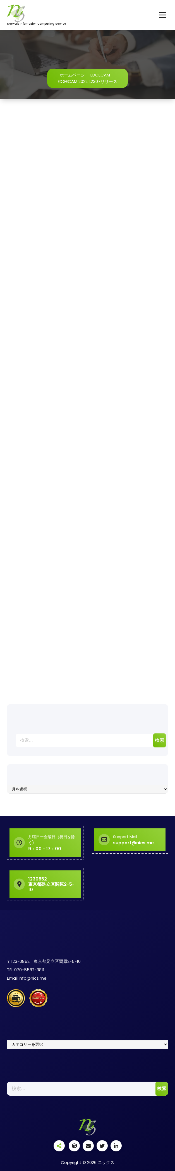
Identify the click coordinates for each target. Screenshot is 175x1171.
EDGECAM (100, 75)
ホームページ (72, 75)
